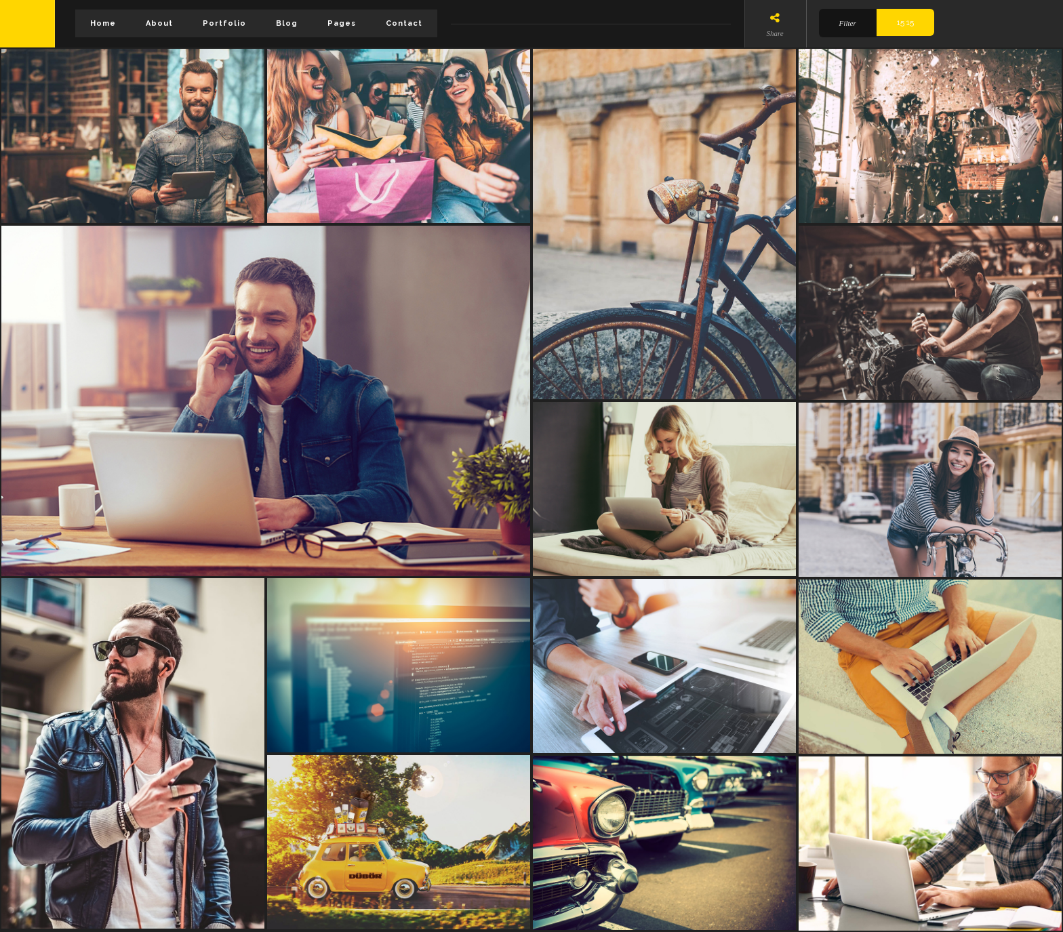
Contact (404, 23)
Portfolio (224, 23)
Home (103, 23)
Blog (287, 23)
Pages (341, 23)
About (159, 23)
